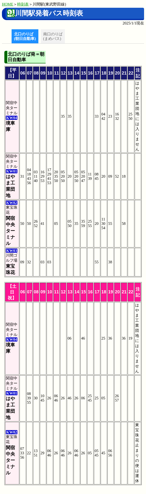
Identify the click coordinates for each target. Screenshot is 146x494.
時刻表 (23, 4)
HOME (7, 4)
